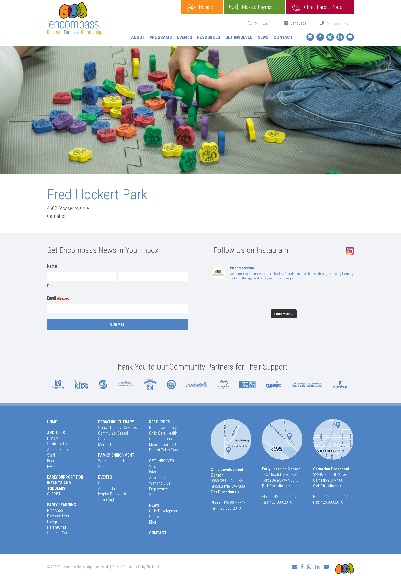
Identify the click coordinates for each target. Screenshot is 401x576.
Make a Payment (258, 7)
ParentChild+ (57, 527)
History (53, 438)
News (263, 37)
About (137, 37)
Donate (206, 7)
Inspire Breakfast (112, 494)
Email (58, 298)
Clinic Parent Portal (324, 7)
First (50, 286)
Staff (51, 455)
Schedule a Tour (162, 494)
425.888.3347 (337, 23)
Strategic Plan (58, 443)
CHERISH (54, 494)
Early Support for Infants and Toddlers (65, 483)
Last (122, 286)
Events (184, 37)
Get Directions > (225, 492)
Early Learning (61, 504)
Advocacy (157, 477)
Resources (208, 37)
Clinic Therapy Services (117, 427)
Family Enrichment (116, 455)
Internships (158, 472)
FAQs (51, 466)
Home (52, 421)
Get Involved (238, 37)
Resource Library (163, 427)
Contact (283, 37)
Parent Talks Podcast (167, 450)
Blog (152, 522)
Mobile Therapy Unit (165, 444)
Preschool (55, 510)
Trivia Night (107, 499)
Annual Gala (108, 488)
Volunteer (157, 466)
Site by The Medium (149, 565)
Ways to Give (159, 483)
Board (52, 460)
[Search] (263, 23)
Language (299, 23)
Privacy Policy (122, 565)
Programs (161, 37)
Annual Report (58, 449)
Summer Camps (60, 532)
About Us (56, 432)
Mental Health (109, 444)
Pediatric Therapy (116, 421)
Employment (159, 488)
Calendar (105, 482)
